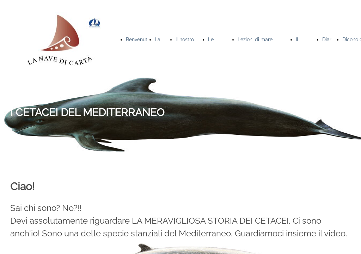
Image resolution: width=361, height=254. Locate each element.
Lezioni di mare (255, 39)
